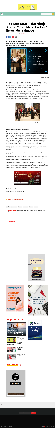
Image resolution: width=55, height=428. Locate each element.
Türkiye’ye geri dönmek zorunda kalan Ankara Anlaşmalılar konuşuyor (16, 332)
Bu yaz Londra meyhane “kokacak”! (20, 348)
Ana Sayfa (22, 410)
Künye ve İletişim (30, 410)
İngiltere (20, 206)
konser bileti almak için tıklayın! (16, 199)
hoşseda (14, 206)
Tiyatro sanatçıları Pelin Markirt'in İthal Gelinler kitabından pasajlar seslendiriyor (16, 341)
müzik (36, 206)
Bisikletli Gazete (25, 34)
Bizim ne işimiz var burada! (21, 355)
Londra (30, 206)
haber (8, 206)
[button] (2, 14)
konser (25, 206)
